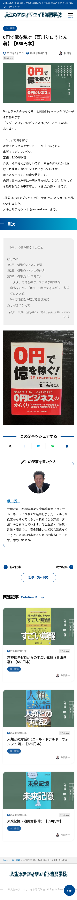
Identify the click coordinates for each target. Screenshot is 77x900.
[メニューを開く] (70, 14)
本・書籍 (10, 28)
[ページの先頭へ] (69, 890)
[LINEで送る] (53, 446)
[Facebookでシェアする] (24, 446)
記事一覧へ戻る (39, 577)
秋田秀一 (13, 501)
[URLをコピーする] (67, 446)
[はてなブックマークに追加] (38, 446)
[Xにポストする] (10, 446)
